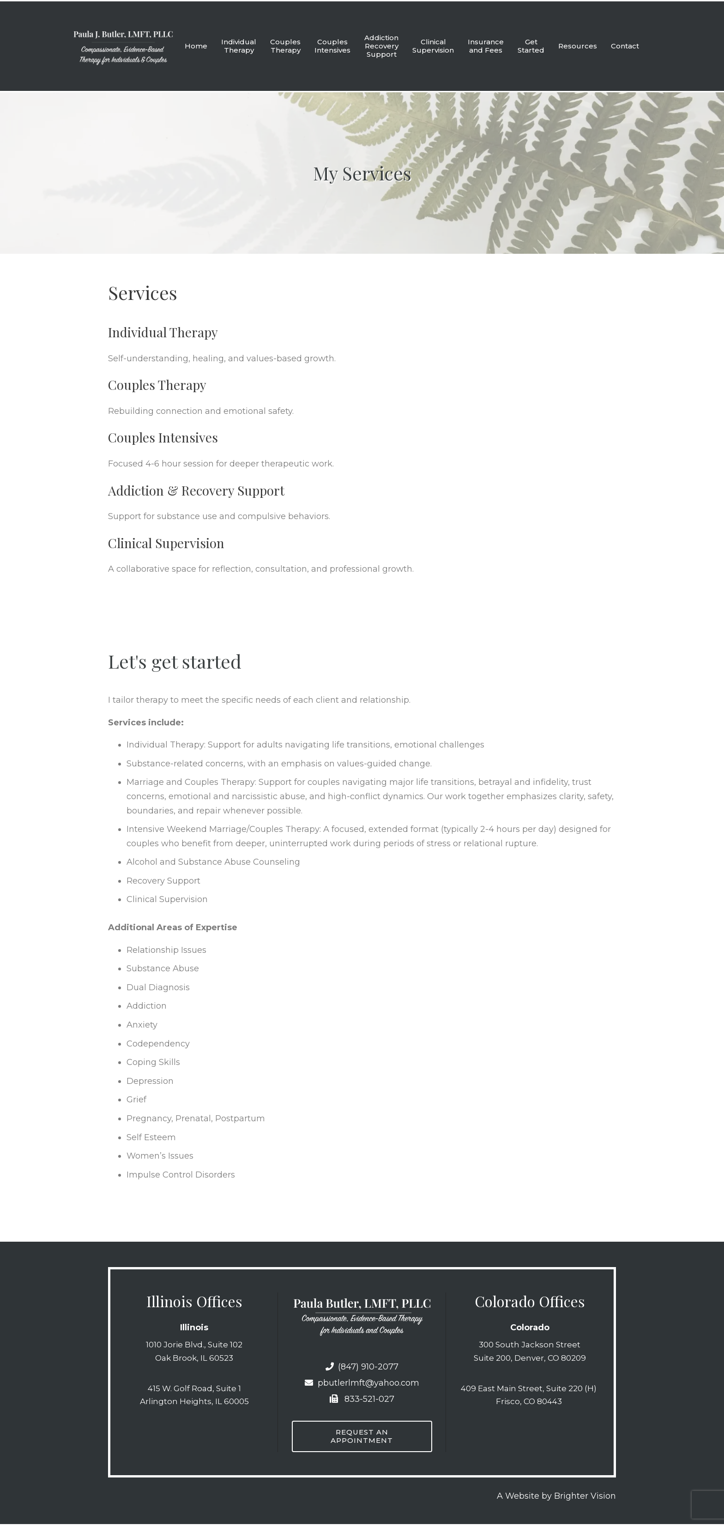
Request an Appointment (362, 1436)
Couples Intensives (332, 46)
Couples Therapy (285, 46)
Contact (625, 46)
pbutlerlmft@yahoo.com (362, 1383)
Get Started (531, 46)
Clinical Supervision (433, 46)
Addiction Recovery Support (381, 46)
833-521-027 (362, 1399)
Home (196, 46)
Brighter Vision (585, 1497)
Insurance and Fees (486, 46)
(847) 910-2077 (362, 1367)
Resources (577, 46)
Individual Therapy (238, 46)
